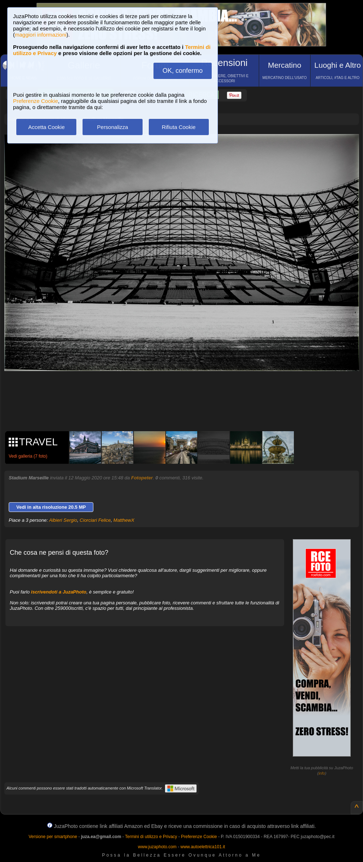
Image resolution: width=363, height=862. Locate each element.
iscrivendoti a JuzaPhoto (58, 592)
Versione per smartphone (53, 836)
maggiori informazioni (41, 35)
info (321, 773)
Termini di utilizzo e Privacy (151, 836)
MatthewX (123, 520)
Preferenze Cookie (35, 101)
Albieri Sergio (63, 520)
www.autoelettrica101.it (202, 846)
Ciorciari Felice (95, 520)
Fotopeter (142, 477)
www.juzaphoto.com (157, 846)
